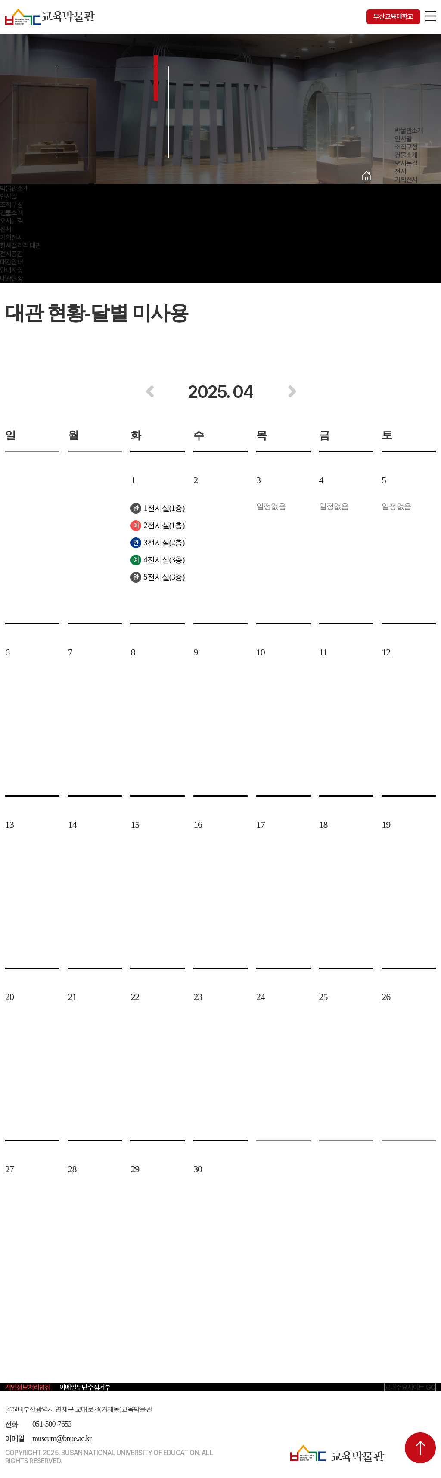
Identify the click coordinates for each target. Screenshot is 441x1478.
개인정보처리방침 (28, 1387)
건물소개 (405, 155)
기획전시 (405, 180)
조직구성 (405, 147)
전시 (400, 172)
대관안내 (11, 262)
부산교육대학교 (393, 16)
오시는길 (405, 163)
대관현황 (11, 278)
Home (366, 175)
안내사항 (11, 270)
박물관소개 (408, 131)
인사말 (403, 139)
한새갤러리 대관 (20, 246)
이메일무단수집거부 (85, 1387)
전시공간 (11, 254)
